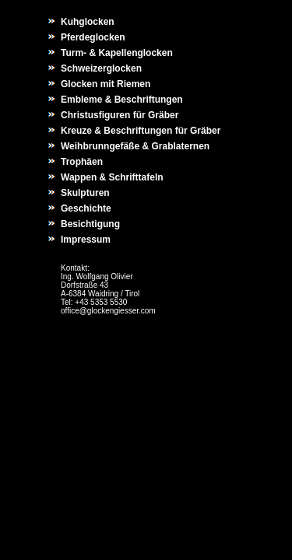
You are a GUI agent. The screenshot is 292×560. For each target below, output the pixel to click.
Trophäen (82, 161)
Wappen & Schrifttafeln (112, 177)
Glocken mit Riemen (105, 84)
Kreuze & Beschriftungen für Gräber (140, 130)
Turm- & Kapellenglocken (117, 52)
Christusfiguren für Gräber (119, 115)
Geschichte (86, 208)
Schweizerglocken (101, 68)
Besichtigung (90, 224)
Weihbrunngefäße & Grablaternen (135, 146)
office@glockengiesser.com (108, 310)
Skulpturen (85, 192)
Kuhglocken (87, 21)
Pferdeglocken (93, 37)
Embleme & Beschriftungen (122, 99)
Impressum (86, 239)
